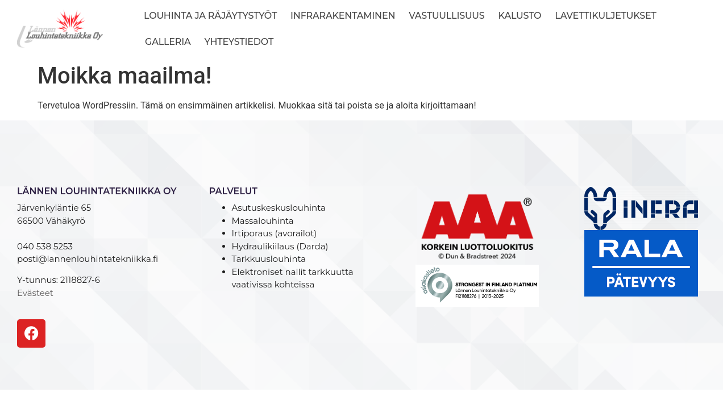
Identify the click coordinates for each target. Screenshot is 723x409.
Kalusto (520, 15)
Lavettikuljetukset (605, 15)
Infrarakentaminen (342, 15)
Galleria (168, 41)
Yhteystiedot (239, 41)
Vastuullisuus (446, 15)
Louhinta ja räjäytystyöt (210, 15)
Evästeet (35, 292)
